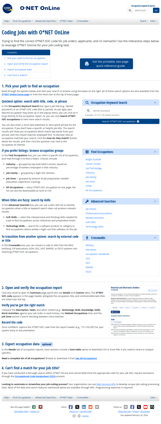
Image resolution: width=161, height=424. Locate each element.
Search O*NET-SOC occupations (120, 121)
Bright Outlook (93, 159)
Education (91, 249)
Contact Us (34, 411)
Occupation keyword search (143, 6)
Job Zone (90, 181)
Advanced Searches (45, 20)
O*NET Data (66, 20)
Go (156, 10)
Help (6, 20)
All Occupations (94, 190)
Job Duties (91, 208)
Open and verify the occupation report (26, 63)
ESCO (88, 271)
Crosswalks (82, 20)
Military (90, 245)
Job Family (91, 177)
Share (143, 20)
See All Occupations (86, 358)
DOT (88, 262)
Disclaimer (145, 411)
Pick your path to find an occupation (24, 58)
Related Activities (95, 217)
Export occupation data (18, 69)
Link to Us (73, 411)
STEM (89, 185)
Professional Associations (99, 213)
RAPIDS (89, 267)
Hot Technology (94, 168)
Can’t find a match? (15, 75)
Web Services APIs (106, 384)
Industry (90, 172)
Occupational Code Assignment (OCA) (35, 376)
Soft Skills (91, 222)
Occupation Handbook (97, 254)
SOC (88, 258)
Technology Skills (94, 226)
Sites (152, 20)
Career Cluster (93, 163)
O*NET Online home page (15, 94)
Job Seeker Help (21, 411)
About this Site (124, 411)
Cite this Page (86, 411)
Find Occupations (22, 20)
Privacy (136, 411)
